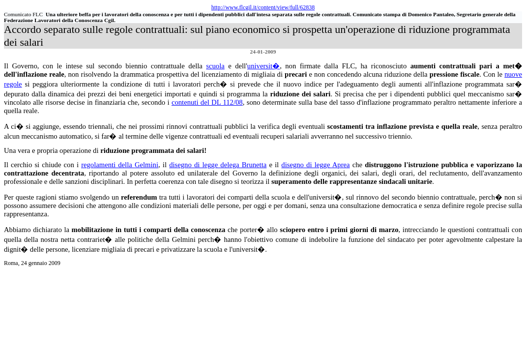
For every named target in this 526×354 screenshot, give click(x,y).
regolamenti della (119, 165)
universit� (263, 66)
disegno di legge (315, 165)
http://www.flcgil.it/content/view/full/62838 (263, 7)
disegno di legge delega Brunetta (217, 165)
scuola (215, 66)
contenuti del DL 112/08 (207, 102)
